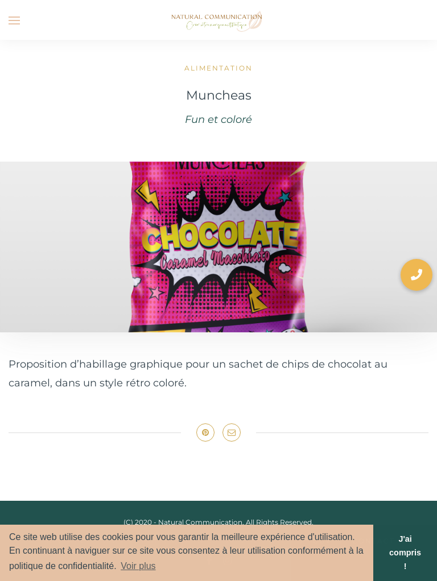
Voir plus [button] (138, 566)
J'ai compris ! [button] (405, 552)
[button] (416, 275)
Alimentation (218, 68)
